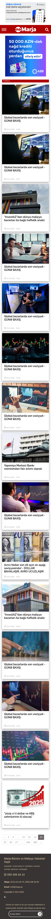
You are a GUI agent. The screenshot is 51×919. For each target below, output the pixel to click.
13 (35, 837)
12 (29, 837)
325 (35, 842)
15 (5, 842)
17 (16, 842)
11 (23, 837)
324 (28, 842)
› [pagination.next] (40, 842)
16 (11, 842)
